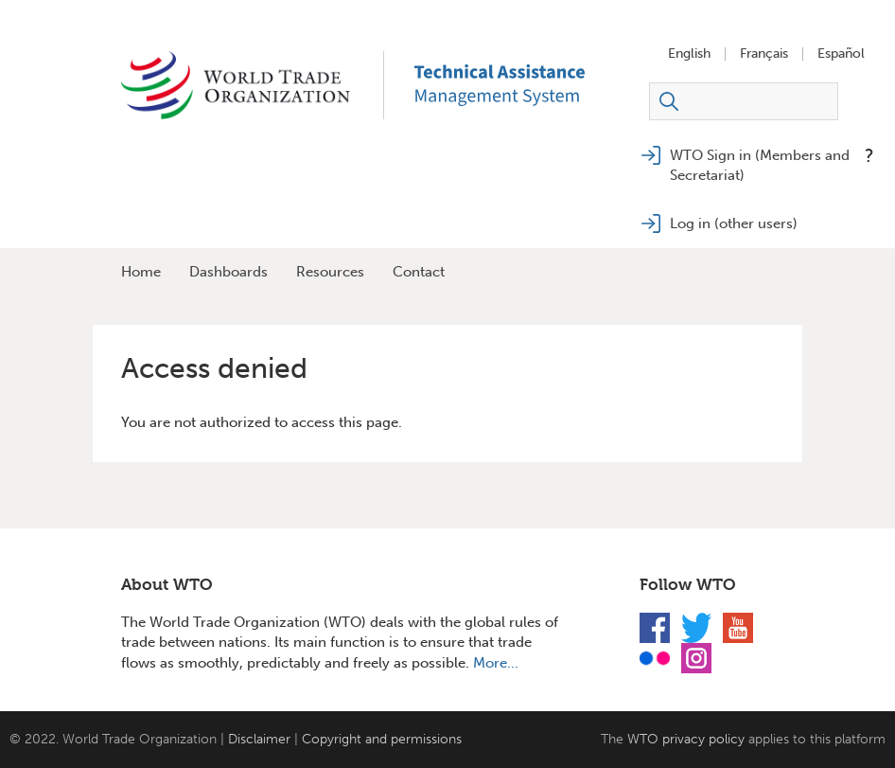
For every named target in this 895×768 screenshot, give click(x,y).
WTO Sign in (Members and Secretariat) (760, 165)
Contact (419, 271)
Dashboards (228, 271)
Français (764, 54)
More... (495, 662)
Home (141, 271)
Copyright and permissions (382, 739)
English (689, 54)
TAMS (527, 85)
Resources (330, 271)
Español (841, 54)
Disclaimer (259, 739)
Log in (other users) (734, 223)
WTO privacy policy (686, 739)
